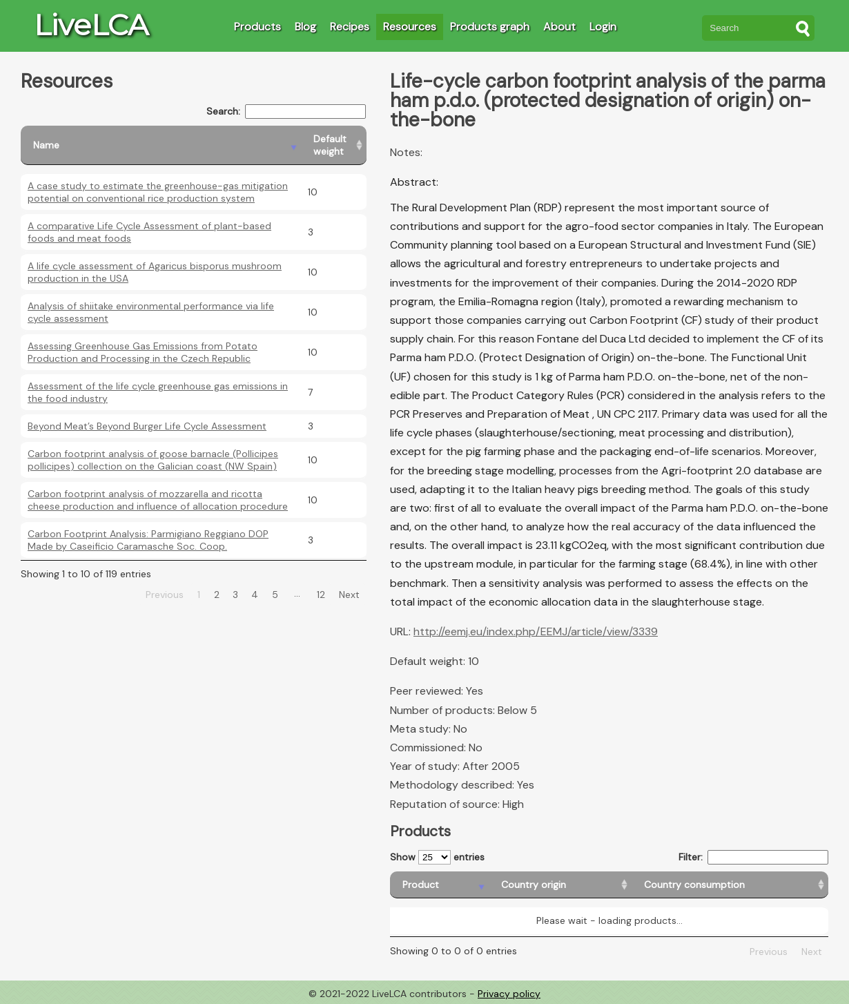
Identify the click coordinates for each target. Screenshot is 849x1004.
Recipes (349, 26)
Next (349, 594)
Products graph (489, 26)
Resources (409, 26)
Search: (286, 111)
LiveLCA (91, 25)
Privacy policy (509, 993)
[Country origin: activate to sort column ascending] (560, 884)
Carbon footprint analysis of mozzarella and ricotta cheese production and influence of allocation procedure (158, 499)
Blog (305, 26)
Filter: (753, 857)
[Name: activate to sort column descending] (161, 145)
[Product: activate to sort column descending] (439, 884)
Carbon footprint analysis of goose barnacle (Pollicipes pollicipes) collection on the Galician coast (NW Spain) (153, 459)
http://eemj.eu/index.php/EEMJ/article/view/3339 (535, 631)
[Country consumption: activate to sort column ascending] (730, 884)
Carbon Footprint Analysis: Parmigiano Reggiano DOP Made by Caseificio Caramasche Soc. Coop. (148, 540)
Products (257, 26)
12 (321, 594)
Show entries (437, 857)
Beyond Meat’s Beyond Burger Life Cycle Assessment (147, 426)
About (559, 26)
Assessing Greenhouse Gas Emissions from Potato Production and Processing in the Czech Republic (142, 352)
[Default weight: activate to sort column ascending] (334, 145)
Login (602, 26)
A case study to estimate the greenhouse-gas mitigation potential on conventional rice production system (158, 192)
